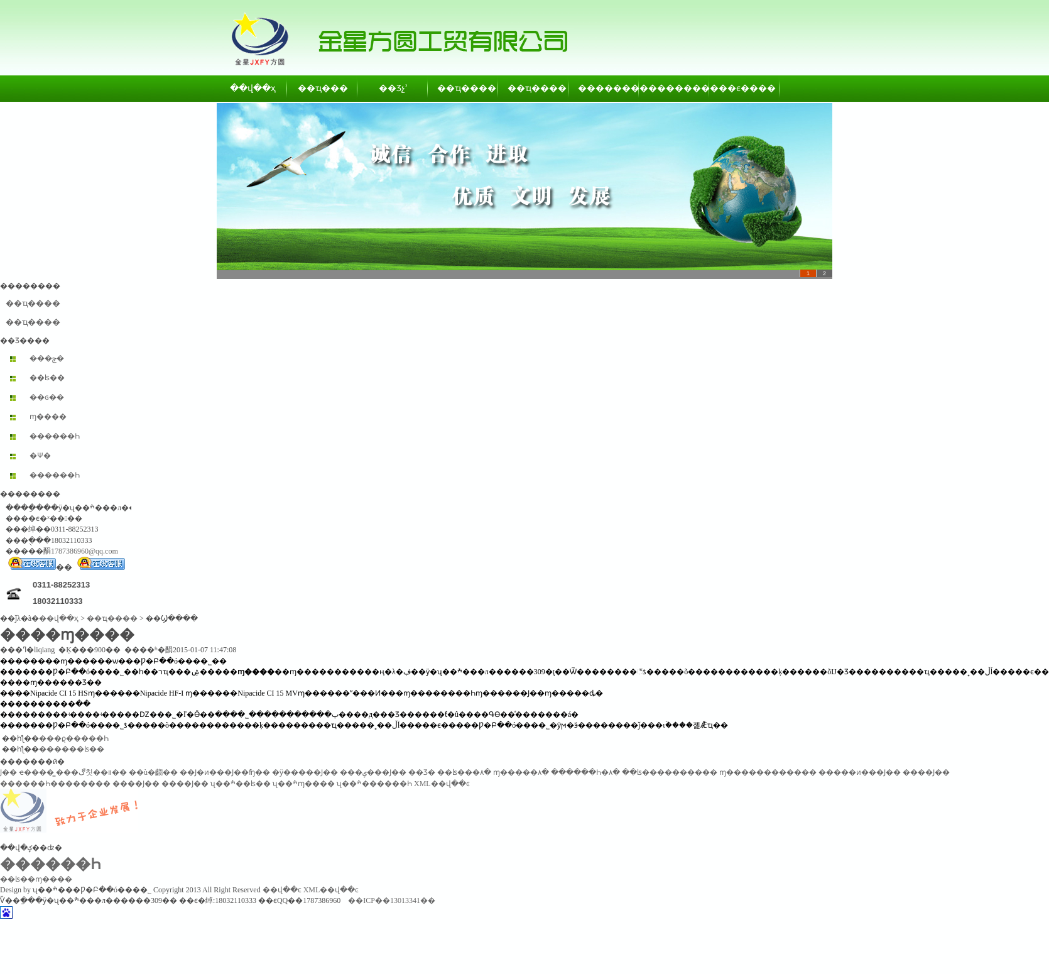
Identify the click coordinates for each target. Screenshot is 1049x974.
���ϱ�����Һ (74, 738)
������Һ (55, 436)
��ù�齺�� (153, 772)
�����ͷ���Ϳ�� (859, 772)
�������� (604, 88)
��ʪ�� (47, 377)
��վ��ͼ (282, 889)
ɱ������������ (768, 772)
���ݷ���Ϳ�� (373, 772)
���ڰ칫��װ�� (91, 772)
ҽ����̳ (36, 772)
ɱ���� (48, 416)
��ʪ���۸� (464, 772)
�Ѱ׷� (40, 455)
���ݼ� (47, 358)
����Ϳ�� (926, 772)
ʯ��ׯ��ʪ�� (240, 783)
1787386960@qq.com (84, 551)
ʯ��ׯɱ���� (304, 783)
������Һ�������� (55, 783)
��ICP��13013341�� (391, 900)
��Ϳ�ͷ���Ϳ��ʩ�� (225, 772)
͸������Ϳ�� (8, 772)
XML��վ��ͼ (442, 783)
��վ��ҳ (253, 88)
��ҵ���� (463, 88)
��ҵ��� (323, 88)
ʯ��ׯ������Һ (374, 783)
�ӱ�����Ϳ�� (305, 772)
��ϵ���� (745, 88)
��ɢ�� (47, 397)
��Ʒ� (421, 772)
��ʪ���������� (669, 772)
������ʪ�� (71, 749)
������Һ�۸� (585, 772)
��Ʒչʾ (393, 88)
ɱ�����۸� (521, 772)
